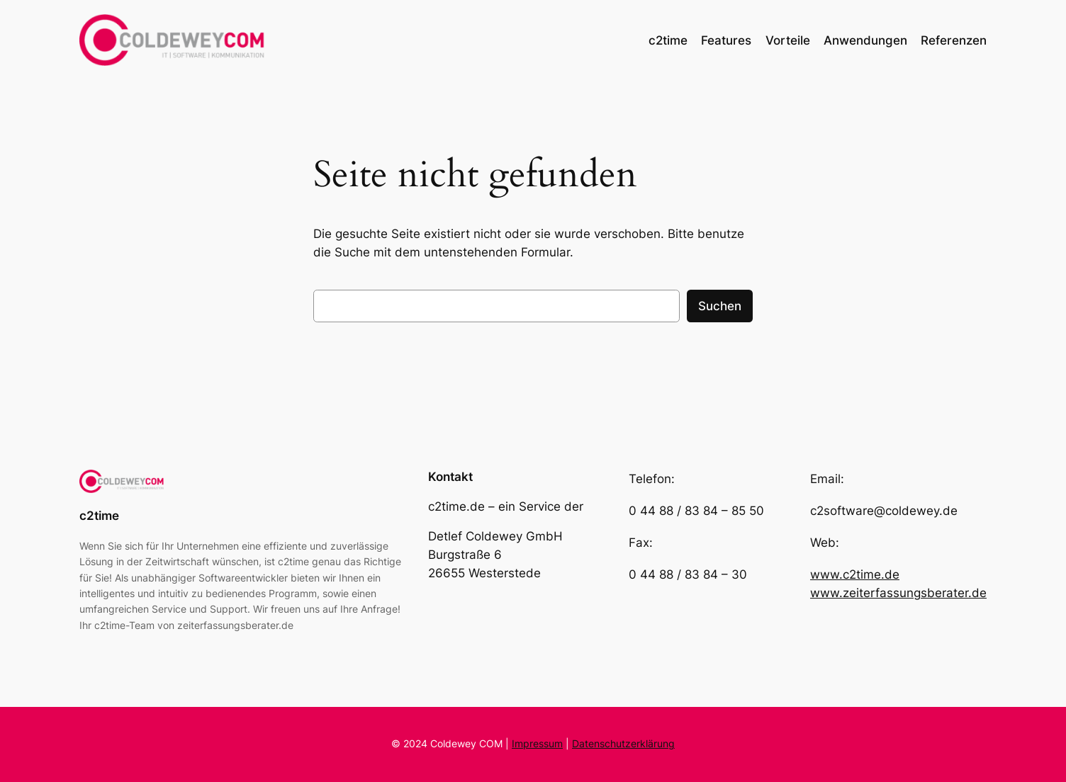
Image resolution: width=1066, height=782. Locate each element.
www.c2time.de (854, 574)
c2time (99, 516)
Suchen (719, 306)
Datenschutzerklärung (623, 743)
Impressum (537, 743)
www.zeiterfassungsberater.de (898, 593)
